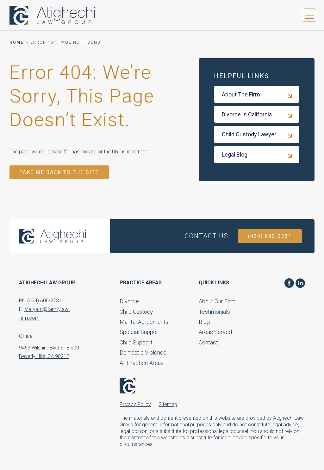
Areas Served (215, 332)
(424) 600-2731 (270, 236)
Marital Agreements (144, 321)
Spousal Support (140, 332)
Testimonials (214, 311)
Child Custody (136, 311)
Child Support (136, 342)
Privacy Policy (135, 404)
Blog (204, 321)
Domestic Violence (143, 352)
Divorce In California (247, 114)
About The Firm (241, 94)
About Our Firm (217, 301)
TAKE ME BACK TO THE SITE (59, 172)
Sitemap (168, 404)
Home (16, 42)
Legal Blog (234, 154)
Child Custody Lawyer (249, 134)
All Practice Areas (142, 363)
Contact (208, 342)
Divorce (129, 301)
